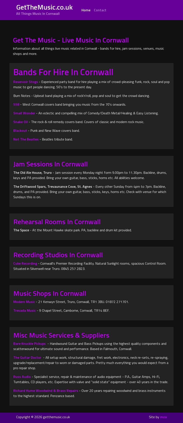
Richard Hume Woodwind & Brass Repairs (45, 390)
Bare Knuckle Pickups (29, 343)
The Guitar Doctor (27, 357)
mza (163, 417)
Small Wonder (24, 113)
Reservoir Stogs (25, 81)
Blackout (20, 130)
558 (16, 104)
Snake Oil (20, 121)
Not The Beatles (26, 139)
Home (86, 10)
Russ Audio (22, 376)
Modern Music (24, 301)
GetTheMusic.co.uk (44, 9)
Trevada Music (24, 310)
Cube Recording (25, 263)
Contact (100, 10)
